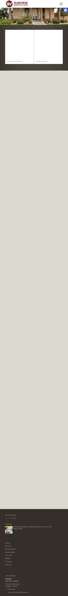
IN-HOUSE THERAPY (10, 536)
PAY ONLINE (8, 549)
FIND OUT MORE (18, 516)
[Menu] (60, 4)
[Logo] (28, 4)
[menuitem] (60, 4)
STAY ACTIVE (8, 542)
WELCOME (8, 533)
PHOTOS (7, 546)
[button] (65, 10)
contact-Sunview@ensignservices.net (18, 579)
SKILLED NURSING (10, 539)
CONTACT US (8, 552)
